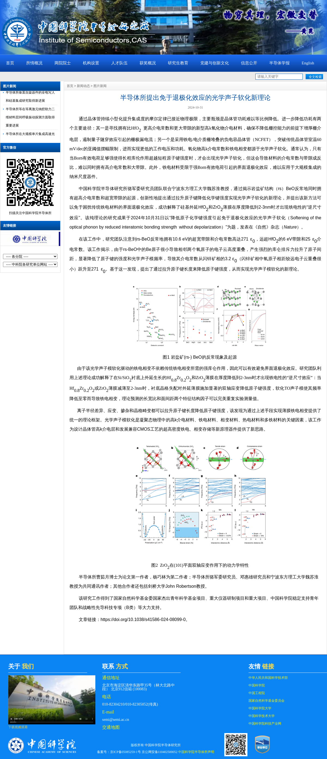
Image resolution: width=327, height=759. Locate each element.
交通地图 (111, 727)
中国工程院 (257, 693)
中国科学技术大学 (262, 716)
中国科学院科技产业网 (265, 723)
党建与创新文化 (214, 63)
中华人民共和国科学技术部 (268, 678)
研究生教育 (178, 63)
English (308, 63)
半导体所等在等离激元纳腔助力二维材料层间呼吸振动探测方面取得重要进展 (30, 119)
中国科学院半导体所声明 (196, 752)
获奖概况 (148, 63)
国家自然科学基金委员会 (266, 701)
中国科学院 (257, 685)
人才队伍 (119, 63)
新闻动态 (83, 86)
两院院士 (63, 63)
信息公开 (249, 63)
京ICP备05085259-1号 (125, 752)
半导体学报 (279, 63)
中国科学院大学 (260, 708)
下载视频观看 (18, 727)
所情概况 (34, 63)
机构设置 (91, 63)
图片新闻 (9, 86)
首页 (10, 63)
